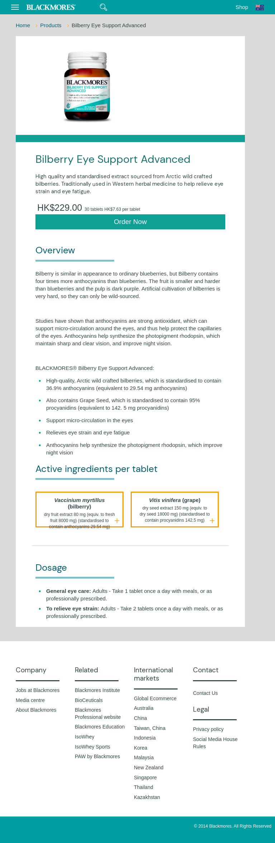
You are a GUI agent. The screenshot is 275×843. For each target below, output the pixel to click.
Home (24, 25)
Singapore (145, 777)
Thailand (143, 787)
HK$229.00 (88, 208)
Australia (143, 708)
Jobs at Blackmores (37, 690)
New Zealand (149, 767)
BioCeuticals (89, 700)
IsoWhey (84, 737)
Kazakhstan (147, 797)
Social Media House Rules (215, 742)
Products (51, 25)
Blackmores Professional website (98, 713)
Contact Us (205, 693)
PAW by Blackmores (97, 756)
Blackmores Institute (97, 690)
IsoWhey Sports (92, 747)
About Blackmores (36, 710)
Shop (242, 7)
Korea (140, 748)
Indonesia (145, 738)
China (140, 718)
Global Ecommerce (155, 698)
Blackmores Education (100, 727)
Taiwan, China (149, 728)
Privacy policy (208, 729)
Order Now (130, 221)
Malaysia (144, 757)
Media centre (30, 700)
